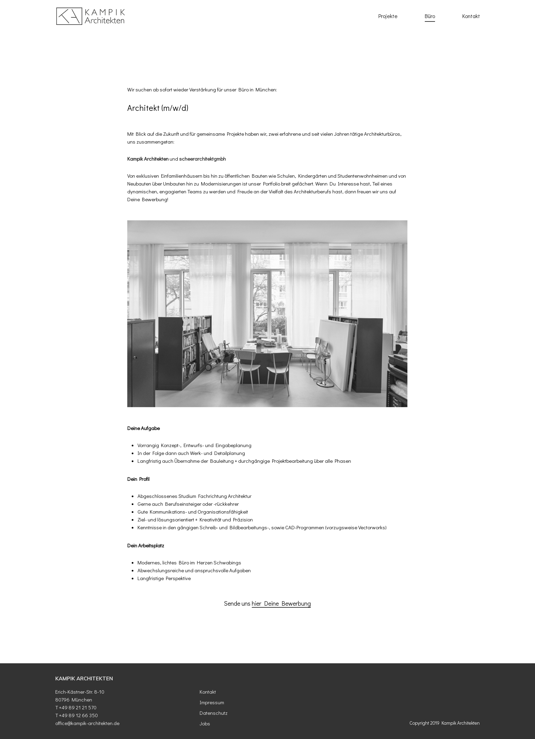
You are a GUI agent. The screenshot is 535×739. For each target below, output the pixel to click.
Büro (430, 15)
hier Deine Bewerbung (281, 603)
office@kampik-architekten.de (87, 723)
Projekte (387, 15)
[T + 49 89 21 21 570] (123, 707)
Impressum (212, 702)
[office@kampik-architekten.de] (123, 723)
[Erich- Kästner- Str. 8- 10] (123, 692)
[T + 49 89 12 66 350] (123, 715)
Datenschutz (214, 712)
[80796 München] (123, 700)
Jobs (205, 723)
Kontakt (471, 15)
